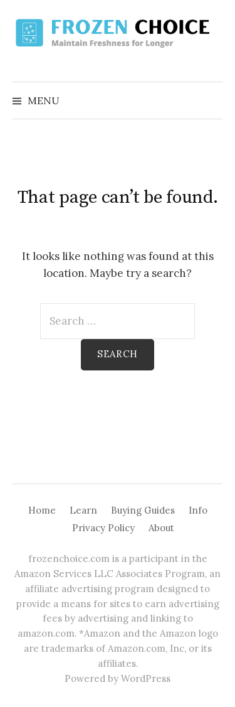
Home (42, 510)
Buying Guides (143, 510)
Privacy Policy (103, 528)
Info (198, 510)
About (161, 528)
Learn (83, 510)
